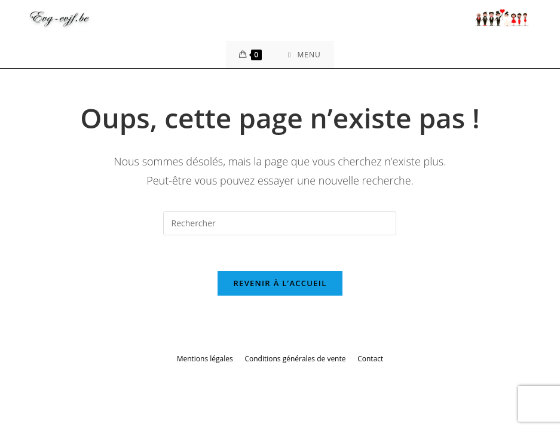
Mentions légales (205, 359)
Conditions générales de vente (294, 359)
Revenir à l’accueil (279, 283)
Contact (370, 359)
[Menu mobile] (304, 54)
